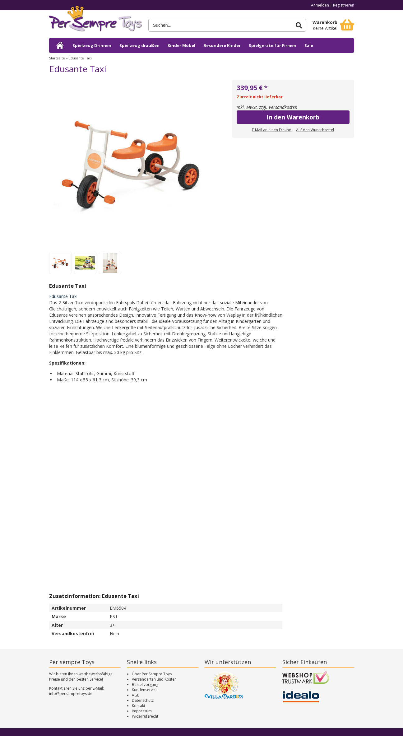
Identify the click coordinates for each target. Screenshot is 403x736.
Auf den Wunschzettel (315, 130)
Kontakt (138, 705)
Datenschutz (143, 700)
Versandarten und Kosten (154, 679)
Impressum (142, 711)
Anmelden (320, 5)
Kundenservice (145, 689)
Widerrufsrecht (145, 716)
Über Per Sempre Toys (152, 674)
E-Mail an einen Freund (271, 130)
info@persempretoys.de (70, 693)
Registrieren (343, 5)
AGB (136, 695)
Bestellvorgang (145, 684)
